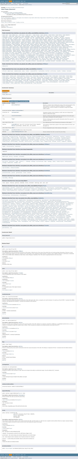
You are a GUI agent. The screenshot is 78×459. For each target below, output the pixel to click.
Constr (12, 4)
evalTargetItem (52, 206)
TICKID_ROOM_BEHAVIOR (64, 80)
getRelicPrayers (26, 189)
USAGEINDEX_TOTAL (70, 60)
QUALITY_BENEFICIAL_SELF (35, 58)
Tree (13, 1)
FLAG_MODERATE (67, 53)
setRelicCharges (40, 190)
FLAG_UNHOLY (14, 57)
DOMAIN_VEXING (59, 50)
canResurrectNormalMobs (17, 110)
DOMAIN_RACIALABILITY (53, 48)
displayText (12, 161)
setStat (29, 172)
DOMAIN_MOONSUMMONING (35, 46)
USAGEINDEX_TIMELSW (60, 60)
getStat (13, 172)
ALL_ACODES (55, 36)
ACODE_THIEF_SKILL (41, 36)
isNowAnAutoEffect (65, 139)
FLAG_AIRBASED (63, 51)
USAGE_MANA (64, 59)
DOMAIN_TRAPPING (36, 50)
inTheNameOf (64, 189)
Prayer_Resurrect (6, 94)
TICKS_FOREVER (42, 59)
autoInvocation (48, 136)
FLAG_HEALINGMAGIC (14, 53)
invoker (27, 71)
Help (25, 1)
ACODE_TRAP (48, 36)
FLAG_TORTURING (48, 56)
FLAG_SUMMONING (21, 56)
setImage (4, 162)
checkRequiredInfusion (40, 187)
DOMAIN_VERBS (51, 50)
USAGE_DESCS (50, 59)
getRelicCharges (18, 189)
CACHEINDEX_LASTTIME (29, 37)
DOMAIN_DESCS (24, 43)
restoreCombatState (60, 217)
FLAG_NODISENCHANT (20, 55)
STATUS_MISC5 (12, 77)
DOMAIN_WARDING (66, 50)
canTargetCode (15, 112)
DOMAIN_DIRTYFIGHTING (40, 43)
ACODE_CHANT (5, 35)
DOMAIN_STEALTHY (71, 49)
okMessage (10, 177)
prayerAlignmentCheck (12, 190)
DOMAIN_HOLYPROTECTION (36, 45)
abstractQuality (15, 104)
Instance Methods (14, 101)
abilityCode (5, 136)
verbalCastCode (59, 221)
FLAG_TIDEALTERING (39, 56)
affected (4, 71)
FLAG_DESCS (33, 52)
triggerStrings (47, 141)
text (20, 162)
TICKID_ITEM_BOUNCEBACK (47, 79)
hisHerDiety (34, 189)
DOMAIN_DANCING (61, 42)
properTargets (30, 217)
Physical (14, 125)
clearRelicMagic (59, 187)
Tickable (56, 17)
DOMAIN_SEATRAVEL (25, 49)
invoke (13, 124)
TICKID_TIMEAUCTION (15, 83)
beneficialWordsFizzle (61, 202)
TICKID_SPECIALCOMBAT (40, 81)
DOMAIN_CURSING (53, 42)
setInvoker (21, 141)
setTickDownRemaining (33, 220)
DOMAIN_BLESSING (68, 39)
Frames (14, 3)
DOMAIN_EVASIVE (43, 44)
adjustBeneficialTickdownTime (34, 200)
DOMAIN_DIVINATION (50, 43)
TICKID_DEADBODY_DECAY (47, 78)
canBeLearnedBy (5, 137)
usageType (69, 141)
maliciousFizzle (39, 215)
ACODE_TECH (33, 36)
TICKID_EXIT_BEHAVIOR (14, 79)
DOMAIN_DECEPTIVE (6, 43)
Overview (2, 1)
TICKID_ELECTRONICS (58, 78)
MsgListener (43, 17)
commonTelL (68, 204)
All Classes (25, 3)
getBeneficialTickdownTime (8, 208)
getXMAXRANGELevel (27, 213)
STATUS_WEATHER (5, 78)
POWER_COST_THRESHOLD (50, 57)
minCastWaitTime (61, 215)
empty (23, 71)
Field (9, 4)
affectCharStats (15, 195)
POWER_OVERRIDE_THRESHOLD (8, 58)
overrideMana (37, 216)
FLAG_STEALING (13, 56)
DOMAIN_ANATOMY (5, 39)
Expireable (31, 17)
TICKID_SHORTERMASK (19, 81)
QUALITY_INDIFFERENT (54, 58)
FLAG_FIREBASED (5, 53)
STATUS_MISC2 (62, 76)
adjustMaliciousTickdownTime (9, 201)
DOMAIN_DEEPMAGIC (15, 43)
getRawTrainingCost (6, 209)
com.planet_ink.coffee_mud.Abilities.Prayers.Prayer (15, 13)
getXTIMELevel (54, 213)
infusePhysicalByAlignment (54, 189)
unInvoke (54, 141)
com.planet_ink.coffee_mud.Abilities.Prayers (14, 7)
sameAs (54, 161)
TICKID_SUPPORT (5, 83)
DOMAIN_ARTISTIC (52, 39)
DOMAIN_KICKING (65, 45)
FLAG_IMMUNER (36, 53)
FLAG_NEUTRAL (12, 55)
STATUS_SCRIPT (62, 77)
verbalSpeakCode (6, 222)
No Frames (19, 3)
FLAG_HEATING (23, 53)
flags (13, 118)
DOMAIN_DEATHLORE (70, 42)
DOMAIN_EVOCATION (52, 44)
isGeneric (21, 161)
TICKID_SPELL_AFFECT (63, 81)
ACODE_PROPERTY (66, 35)
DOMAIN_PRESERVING (34, 48)
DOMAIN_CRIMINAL (44, 42)
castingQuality (49, 137)
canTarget (37, 137)
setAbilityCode (5, 141)
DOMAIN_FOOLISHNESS (69, 44)
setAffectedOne (14, 141)
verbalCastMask (67, 221)
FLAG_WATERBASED (22, 57)
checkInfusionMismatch (29, 187)
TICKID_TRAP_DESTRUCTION (26, 83)
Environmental (25, 17)
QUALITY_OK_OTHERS (6, 59)
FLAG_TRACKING (56, 56)
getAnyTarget (28, 207)
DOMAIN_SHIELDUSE (45, 49)
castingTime (57, 137)
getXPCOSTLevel (46, 213)
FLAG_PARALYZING (58, 55)
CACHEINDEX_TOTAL (49, 37)
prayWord (33, 190)
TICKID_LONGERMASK (6, 80)
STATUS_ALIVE (13, 76)
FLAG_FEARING (66, 52)
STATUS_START (69, 77)
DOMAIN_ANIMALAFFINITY (15, 39)
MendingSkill (8, 17)
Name (45, 161)
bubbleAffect (56, 136)
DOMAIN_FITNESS (60, 44)
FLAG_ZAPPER (41, 57)
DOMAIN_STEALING (62, 49)
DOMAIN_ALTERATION (65, 38)
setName (16, 162)
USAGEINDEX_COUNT (21, 60)
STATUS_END (41, 76)
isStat (24, 172)
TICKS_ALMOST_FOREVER (33, 59)
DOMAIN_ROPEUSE (16, 49)
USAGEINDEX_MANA (40, 60)
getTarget (35, 209)
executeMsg (4, 177)
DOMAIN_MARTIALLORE (14, 46)
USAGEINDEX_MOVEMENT (50, 60)
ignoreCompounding (6, 214)
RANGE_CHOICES (24, 59)
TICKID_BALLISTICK (21, 78)
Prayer (44, 185)
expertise (65, 206)
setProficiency (28, 141)
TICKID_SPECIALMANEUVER (52, 81)
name (13, 127)
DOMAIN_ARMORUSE (43, 39)
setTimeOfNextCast (43, 220)
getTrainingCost (31, 139)
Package (6, 1)
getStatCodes (19, 172)
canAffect (62, 136)
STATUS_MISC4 (5, 77)
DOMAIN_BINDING (60, 39)
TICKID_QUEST (45, 80)
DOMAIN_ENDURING (16, 44)
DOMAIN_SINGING (54, 49)
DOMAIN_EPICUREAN (25, 44)
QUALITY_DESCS (45, 58)
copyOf (3, 146)
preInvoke (36, 140)
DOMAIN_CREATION (36, 42)
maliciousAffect (30, 215)
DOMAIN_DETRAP (31, 43)
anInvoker (12, 187)
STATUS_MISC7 (27, 77)
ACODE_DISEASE (36, 35)
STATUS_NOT (33, 77)
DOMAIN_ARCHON (35, 39)
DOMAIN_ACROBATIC (49, 38)
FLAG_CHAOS (11, 52)
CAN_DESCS (62, 37)
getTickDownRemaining (42, 210)
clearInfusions (50, 187)
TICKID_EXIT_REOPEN (25, 79)
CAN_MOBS (10, 38)
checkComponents (21, 204)
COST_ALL (21, 38)
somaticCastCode (62, 220)
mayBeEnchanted (24, 140)
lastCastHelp (41, 71)
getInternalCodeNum (39, 208)
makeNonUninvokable (15, 140)
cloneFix (47, 204)
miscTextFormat (39, 161)
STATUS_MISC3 (69, 76)
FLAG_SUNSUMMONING (30, 56)
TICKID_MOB (25, 80)
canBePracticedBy (14, 137)
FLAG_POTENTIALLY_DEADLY (69, 55)
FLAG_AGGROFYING (55, 51)
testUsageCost (25, 221)
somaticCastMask (70, 220)
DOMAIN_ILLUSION (46, 45)
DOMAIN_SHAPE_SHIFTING (35, 49)
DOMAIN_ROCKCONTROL (6, 49)
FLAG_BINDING (71, 51)
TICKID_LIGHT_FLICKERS (59, 79)
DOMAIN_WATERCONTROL (7, 51)
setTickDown (24, 220)
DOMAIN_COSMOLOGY (16, 42)
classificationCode (16, 115)
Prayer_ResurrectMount (6, 22)
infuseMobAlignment (42, 189)
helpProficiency (40, 139)
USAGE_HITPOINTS (57, 59)
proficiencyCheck (50, 140)
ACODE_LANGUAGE (43, 35)
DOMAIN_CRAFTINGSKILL (26, 42)
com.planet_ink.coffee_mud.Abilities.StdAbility (12, 12)
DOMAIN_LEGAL (5, 46)
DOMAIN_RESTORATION (63, 48)
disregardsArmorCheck (34, 206)
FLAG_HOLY (29, 53)
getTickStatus (63, 210)
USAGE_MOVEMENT (5, 60)
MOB (16, 124)
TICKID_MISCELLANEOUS (17, 80)
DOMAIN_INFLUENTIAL (56, 45)
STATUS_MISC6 (20, 77)
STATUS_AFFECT (5, 76)
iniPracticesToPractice (21, 214)
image (17, 161)
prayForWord (21, 190)
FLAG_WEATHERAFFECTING (32, 57)
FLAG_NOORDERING (40, 55)
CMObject (14, 17)
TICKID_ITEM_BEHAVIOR (36, 79)
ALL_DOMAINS (61, 36)
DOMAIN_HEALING (26, 45)
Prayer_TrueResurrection (18, 22)
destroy (10, 156)
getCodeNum (18, 208)
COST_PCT (32, 38)
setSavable (21, 156)
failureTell (21, 207)
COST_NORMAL (26, 38)
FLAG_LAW (51, 53)
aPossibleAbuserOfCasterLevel (62, 201)
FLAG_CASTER (5, 52)
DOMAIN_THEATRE (16, 50)
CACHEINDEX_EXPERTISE (18, 37)
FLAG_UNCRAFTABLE (6, 57)
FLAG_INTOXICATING (44, 53)
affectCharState (6, 195)
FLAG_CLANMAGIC (26, 52)
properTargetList (22, 217)
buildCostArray (5, 203)
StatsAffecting (50, 17)
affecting (29, 136)
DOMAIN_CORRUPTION (6, 42)
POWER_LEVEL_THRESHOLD (61, 57)
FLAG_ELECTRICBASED (50, 52)
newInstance (18, 146)
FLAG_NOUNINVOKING (49, 55)
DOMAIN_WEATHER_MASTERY (37, 51)
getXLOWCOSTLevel (6, 213)
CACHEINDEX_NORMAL (39, 37)
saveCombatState (6, 219)
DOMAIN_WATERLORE (17, 51)
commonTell (62, 204)
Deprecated (17, 1)
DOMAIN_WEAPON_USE (26, 51)
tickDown (64, 71)
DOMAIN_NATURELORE (45, 46)
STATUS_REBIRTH (54, 77)
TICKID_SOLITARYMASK (29, 81)
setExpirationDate (14, 167)
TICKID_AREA (13, 78)
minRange (33, 161)
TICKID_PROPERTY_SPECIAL (35, 80)
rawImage (49, 161)
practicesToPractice (60, 216)
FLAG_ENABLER (59, 52)
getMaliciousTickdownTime (51, 208)
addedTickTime (22, 200)
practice (31, 140)
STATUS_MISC (55, 76)
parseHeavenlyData (16, 129)
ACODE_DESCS (22, 35)
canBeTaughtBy (23, 137)
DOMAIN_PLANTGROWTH (6, 48)
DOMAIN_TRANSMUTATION (26, 50)
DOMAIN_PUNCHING (43, 48)
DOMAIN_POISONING (25, 48)
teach (41, 141)
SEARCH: (64, 3)
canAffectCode (19, 187)
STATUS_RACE (46, 77)
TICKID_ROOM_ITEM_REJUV (7, 81)
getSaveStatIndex (6, 172)
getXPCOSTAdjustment (37, 213)
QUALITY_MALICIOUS (64, 58)
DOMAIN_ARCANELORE (26, 39)
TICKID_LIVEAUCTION (70, 79)
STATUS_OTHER (40, 77)
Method (16, 4)
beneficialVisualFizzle (49, 202)
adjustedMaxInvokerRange (55, 200)
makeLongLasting (6, 140)
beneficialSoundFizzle (37, 202)
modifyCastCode (14, 216)
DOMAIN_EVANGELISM (34, 44)
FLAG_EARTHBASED (40, 52)
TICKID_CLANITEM (37, 78)
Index (22, 1)
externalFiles (23, 139)
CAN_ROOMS (15, 38)
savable (59, 71)
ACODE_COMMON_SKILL (13, 35)
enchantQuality (15, 139)
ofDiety (4, 190)
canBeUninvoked (17, 71)
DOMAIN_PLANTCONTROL (67, 46)
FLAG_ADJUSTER (47, 51)
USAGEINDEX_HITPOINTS (31, 60)
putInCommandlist (60, 140)
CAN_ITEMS (4, 38)
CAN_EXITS (67, 37)
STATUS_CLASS (29, 76)
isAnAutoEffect (33, 71)
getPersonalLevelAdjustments (65, 208)
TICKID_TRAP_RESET (37, 83)
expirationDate (5, 167)
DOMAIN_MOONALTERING (24, 46)
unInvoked (69, 71)
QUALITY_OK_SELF (16, 59)
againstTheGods (5, 187)
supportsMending (15, 131)
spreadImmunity (5, 221)
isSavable (15, 156)
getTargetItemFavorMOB (7, 210)
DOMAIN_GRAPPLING (18, 45)
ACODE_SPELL (18, 36)
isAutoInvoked (56, 139)
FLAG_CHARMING (18, 52)
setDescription (60, 161)
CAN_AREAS (56, 37)
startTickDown (36, 141)
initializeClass (10, 146)
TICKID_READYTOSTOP (53, 80)
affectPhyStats (23, 195)
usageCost (64, 141)
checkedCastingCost (65, 137)
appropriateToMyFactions (38, 136)
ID (12, 122)
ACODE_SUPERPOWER (26, 36)
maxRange (28, 161)
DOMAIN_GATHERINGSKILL (7, 45)
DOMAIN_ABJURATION (39, 38)
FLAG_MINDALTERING (59, 53)
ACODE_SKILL (5, 36)
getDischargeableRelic (7, 189)
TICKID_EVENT (5, 79)
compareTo (10, 206)
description (5, 161)
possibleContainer (45, 216)
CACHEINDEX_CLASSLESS (7, 37)
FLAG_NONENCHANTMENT (30, 55)
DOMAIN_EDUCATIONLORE (61, 43)
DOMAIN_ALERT (57, 38)
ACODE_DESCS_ (29, 35)
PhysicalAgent (6, 129)
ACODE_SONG (11, 36)
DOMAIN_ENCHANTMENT (6, 44)
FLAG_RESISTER (5, 56)
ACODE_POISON (51, 35)
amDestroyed (10, 71)
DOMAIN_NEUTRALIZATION (56, 46)
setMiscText (10, 162)
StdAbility (39, 69)
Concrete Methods (24, 101)
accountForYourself (13, 136)
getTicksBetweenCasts (53, 210)
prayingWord (27, 190)
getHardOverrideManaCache (28, 208)
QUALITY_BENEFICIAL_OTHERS (22, 58)
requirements (68, 140)
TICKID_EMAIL (67, 78)
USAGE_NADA (13, 60)
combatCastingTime (6, 139)
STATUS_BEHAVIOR (21, 76)
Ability (3, 17)
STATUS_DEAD (35, 76)
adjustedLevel (22, 136)
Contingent (19, 17)
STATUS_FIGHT (48, 76)
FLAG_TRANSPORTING (65, 56)
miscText (47, 71)
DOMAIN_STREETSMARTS (7, 50)
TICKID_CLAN (29, 78)
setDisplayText (68, 161)
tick (33, 221)
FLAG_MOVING (5, 55)
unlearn (59, 141)
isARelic (70, 189)
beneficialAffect (27, 202)
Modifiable (37, 17)
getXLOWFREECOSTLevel (16, 213)
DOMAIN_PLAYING (16, 48)
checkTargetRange (40, 204)
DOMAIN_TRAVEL (44, 50)
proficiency (53, 71)
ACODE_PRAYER (59, 35)
